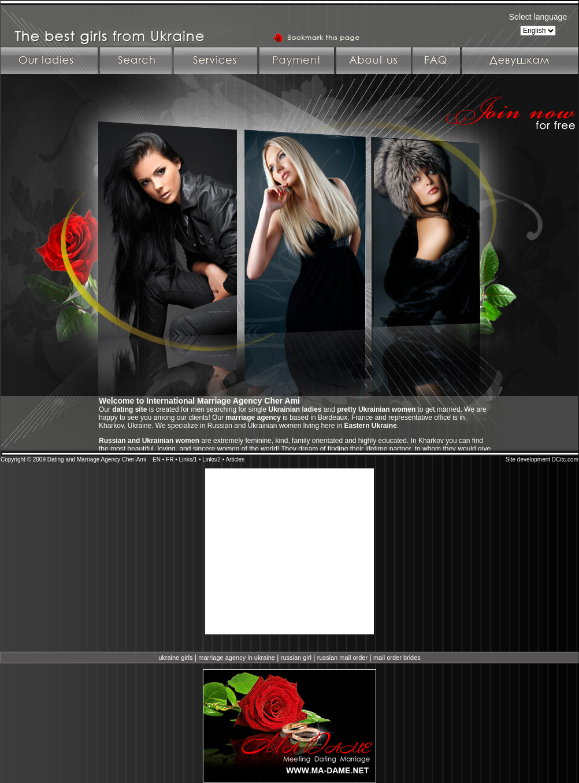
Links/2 (211, 459)
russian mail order (342, 657)
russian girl (296, 657)
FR (169, 459)
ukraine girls (175, 657)
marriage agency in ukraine (236, 657)
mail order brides (397, 657)
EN (157, 459)
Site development (528, 459)
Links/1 (188, 459)
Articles (234, 459)
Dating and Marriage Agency (83, 459)
